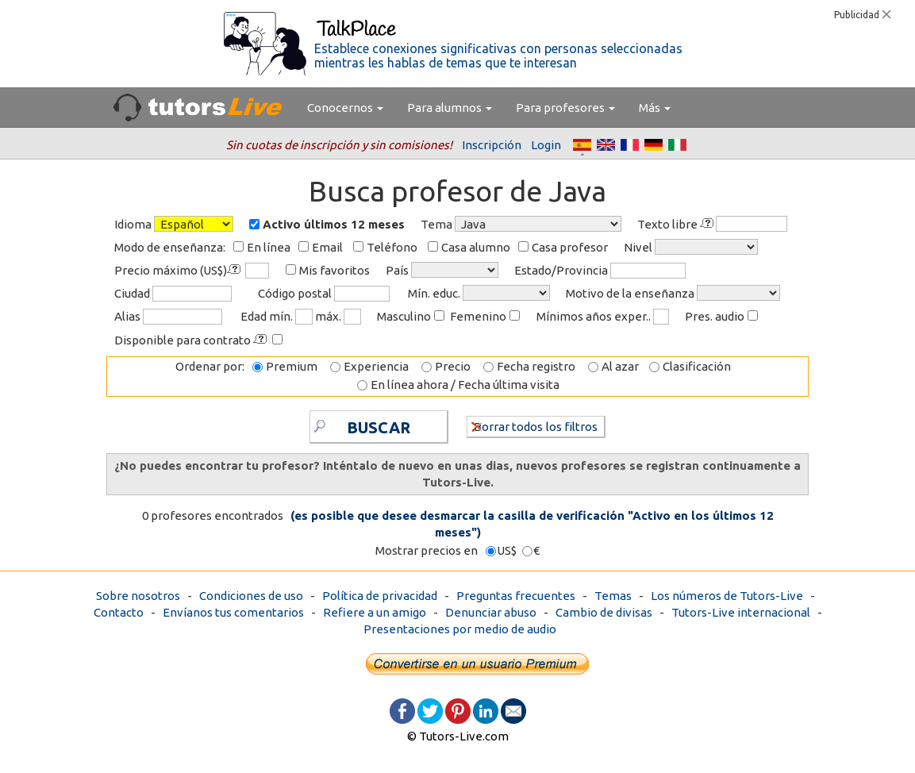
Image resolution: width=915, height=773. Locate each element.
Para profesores (565, 107)
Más (655, 107)
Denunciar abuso (490, 612)
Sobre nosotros (138, 595)
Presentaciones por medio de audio (459, 629)
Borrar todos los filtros (534, 425)
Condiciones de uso (251, 595)
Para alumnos (449, 107)
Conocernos (345, 107)
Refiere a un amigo (374, 612)
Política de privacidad (379, 595)
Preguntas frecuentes (515, 595)
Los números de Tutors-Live (727, 595)
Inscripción (491, 145)
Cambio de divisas (604, 612)
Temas (613, 595)
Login (546, 145)
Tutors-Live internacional (740, 612)
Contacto (119, 612)
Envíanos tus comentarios (233, 612)
